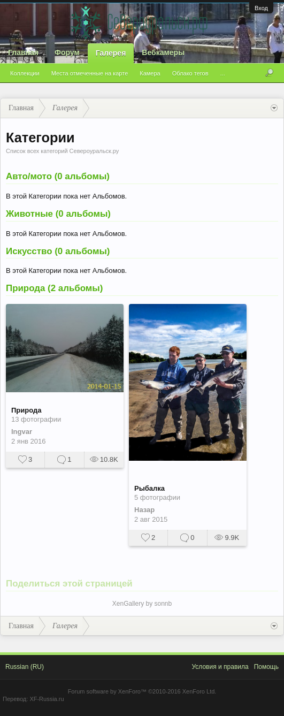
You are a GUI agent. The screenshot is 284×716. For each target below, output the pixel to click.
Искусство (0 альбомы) (58, 251)
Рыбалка (149, 488)
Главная (23, 52)
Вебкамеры (163, 52)
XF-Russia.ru (46, 699)
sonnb (163, 603)
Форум (67, 52)
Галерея (111, 53)
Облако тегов (190, 73)
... (222, 73)
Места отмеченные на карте (89, 73)
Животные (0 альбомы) (58, 214)
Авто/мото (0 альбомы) (58, 176)
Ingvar (21, 432)
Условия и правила (219, 667)
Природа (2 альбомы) (54, 288)
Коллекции (25, 73)
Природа (26, 410)
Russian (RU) (24, 667)
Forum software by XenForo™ (142, 691)
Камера (150, 73)
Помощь (266, 667)
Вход (261, 8)
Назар (144, 510)
